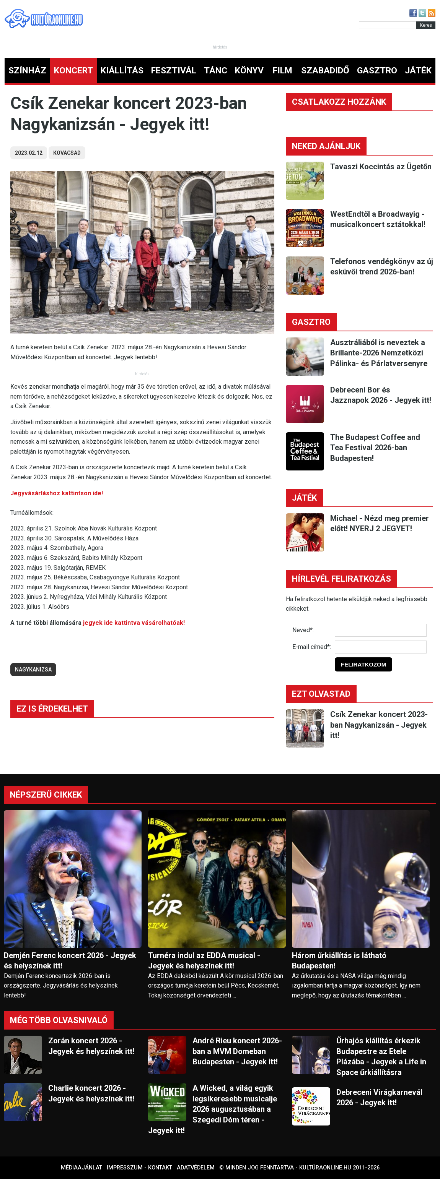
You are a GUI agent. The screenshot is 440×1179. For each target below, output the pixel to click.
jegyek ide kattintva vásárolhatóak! (134, 622)
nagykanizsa (33, 670)
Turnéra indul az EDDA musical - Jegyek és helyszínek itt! (204, 960)
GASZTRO (377, 70)
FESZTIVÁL (173, 70)
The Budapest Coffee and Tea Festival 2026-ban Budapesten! (375, 448)
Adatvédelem (196, 1167)
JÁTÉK (418, 70)
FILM (282, 70)
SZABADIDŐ (325, 70)
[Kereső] (387, 25)
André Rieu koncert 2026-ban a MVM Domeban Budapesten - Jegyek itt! (237, 1051)
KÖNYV (249, 70)
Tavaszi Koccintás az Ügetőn (381, 166)
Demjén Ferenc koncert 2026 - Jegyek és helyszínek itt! (70, 960)
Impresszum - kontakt (139, 1167)
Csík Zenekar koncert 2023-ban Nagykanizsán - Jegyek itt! (379, 725)
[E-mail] (381, 647)
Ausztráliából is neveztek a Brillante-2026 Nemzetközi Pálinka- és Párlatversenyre (378, 353)
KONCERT (73, 70)
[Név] (381, 630)
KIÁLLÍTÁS (122, 70)
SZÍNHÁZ (27, 70)
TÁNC (215, 70)
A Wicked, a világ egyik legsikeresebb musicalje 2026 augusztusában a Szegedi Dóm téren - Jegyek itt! (212, 1109)
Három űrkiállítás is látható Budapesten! (339, 960)
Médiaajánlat (81, 1167)
